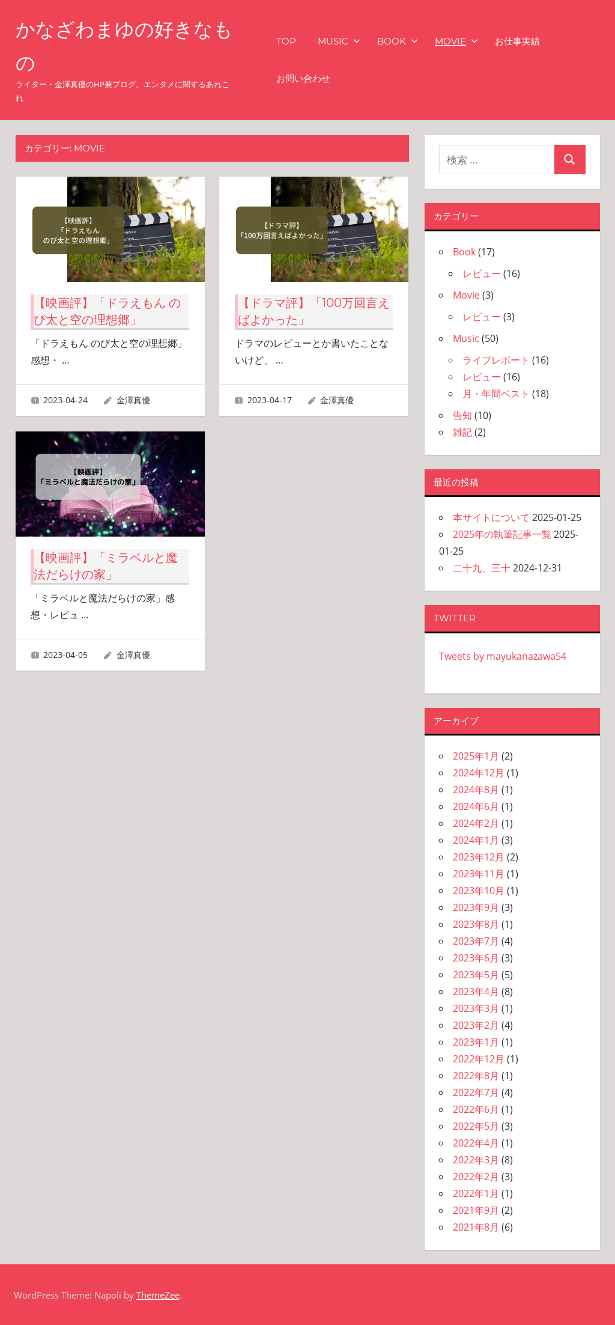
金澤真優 (133, 400)
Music (339, 41)
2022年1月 (476, 1193)
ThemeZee (158, 1295)
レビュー (481, 273)
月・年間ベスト (496, 393)
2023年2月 (476, 1025)
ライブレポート (496, 360)
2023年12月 (478, 857)
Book (397, 41)
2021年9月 (476, 1210)
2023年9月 (476, 907)
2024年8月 (476, 789)
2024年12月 (478, 772)
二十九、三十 (481, 567)
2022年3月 (476, 1159)
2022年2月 (476, 1176)
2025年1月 (476, 756)
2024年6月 (476, 806)
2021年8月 (476, 1227)
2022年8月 (476, 1075)
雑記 (462, 432)
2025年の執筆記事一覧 (502, 534)
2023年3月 (476, 1008)
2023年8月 (476, 924)
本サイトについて (491, 517)
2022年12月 (478, 1058)
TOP (286, 41)
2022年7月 (476, 1092)
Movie (456, 41)
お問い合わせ (303, 78)
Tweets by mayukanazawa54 (502, 656)
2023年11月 (478, 873)
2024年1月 (476, 840)
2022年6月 (476, 1109)
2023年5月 (476, 974)
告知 (462, 415)
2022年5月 (476, 1126)
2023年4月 (476, 991)
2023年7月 (476, 941)
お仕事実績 (517, 41)
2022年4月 (476, 1143)
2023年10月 (478, 890)
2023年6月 (476, 957)
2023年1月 (476, 1042)
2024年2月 (476, 823)
